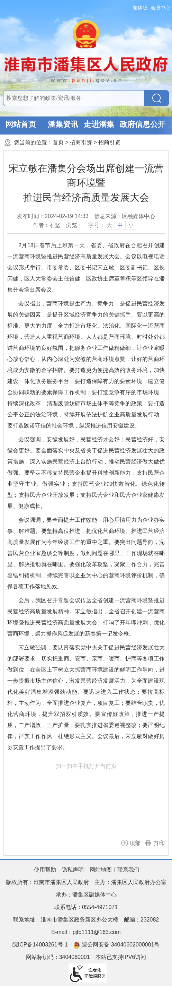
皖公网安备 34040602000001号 (116, 945)
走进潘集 (99, 124)
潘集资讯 (63, 124)
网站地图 (101, 870)
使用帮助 (45, 870)
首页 (58, 142)
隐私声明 (73, 870)
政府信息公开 (142, 124)
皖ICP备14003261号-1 (40, 945)
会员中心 (160, 7)
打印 (159, 843)
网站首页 (21, 124)
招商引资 (81, 142)
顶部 (135, 843)
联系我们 (128, 870)
